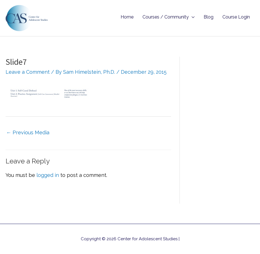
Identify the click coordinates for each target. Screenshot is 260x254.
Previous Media (27, 132)
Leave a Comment (28, 72)
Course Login (236, 17)
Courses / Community (165, 17)
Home (127, 17)
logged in (47, 175)
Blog (208, 17)
